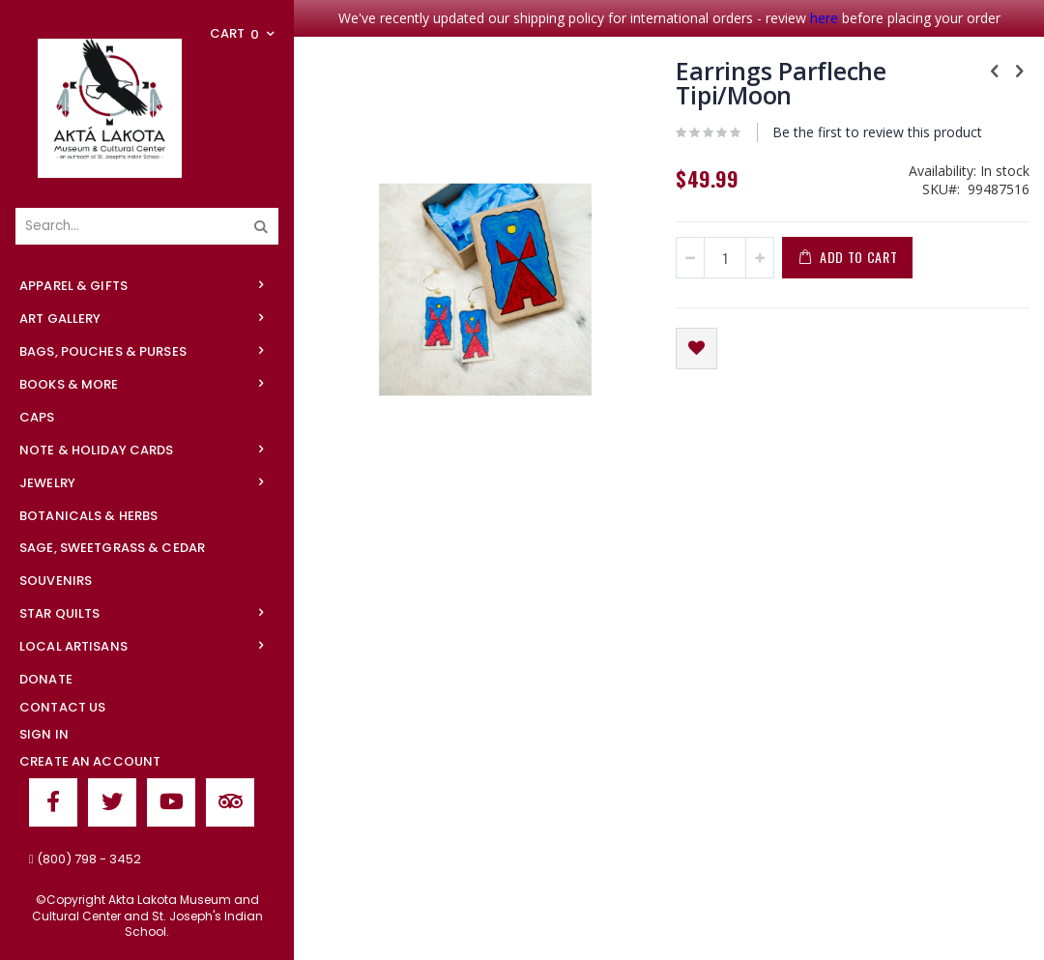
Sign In (44, 734)
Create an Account (89, 761)
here (824, 18)
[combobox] (146, 226)
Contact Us (62, 707)
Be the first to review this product (877, 132)
